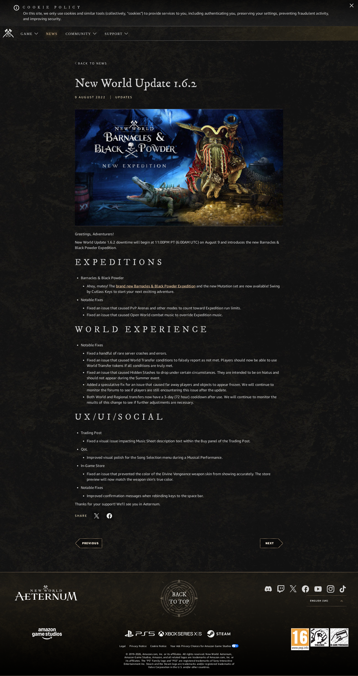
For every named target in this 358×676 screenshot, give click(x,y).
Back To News (92, 63)
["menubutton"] (29, 33)
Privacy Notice (138, 645)
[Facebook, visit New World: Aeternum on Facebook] (305, 589)
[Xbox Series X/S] (180, 634)
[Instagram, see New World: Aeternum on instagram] (330, 589)
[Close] (351, 6)
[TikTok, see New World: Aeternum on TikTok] (343, 589)
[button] (179, 167)
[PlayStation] (140, 634)
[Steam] (219, 634)
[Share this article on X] (96, 515)
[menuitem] (29, 33)
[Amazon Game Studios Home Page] (47, 634)
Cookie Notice (158, 645)
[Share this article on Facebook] (109, 515)
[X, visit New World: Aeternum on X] (293, 588)
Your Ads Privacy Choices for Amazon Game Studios (204, 645)
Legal (122, 645)
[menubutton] (326, 601)
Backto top (179, 598)
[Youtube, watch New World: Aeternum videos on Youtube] (318, 589)
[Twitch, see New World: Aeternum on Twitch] (280, 589)
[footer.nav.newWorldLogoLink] (46, 593)
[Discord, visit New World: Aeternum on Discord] (268, 589)
